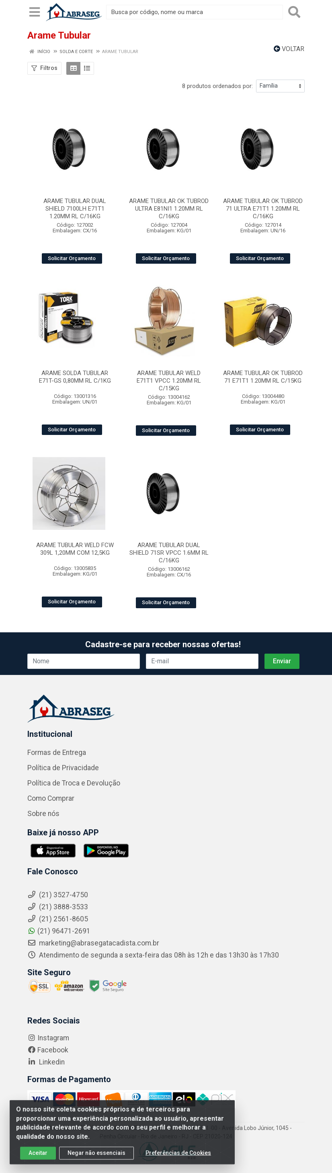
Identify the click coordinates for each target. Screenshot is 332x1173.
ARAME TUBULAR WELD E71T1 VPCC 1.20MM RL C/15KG (169, 380)
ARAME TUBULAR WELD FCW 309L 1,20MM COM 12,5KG (75, 548)
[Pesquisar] (294, 12)
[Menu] (34, 12)
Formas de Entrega (56, 753)
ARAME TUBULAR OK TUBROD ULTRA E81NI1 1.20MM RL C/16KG (169, 208)
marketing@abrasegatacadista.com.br (93, 943)
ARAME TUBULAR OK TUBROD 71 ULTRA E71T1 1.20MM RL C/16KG (263, 208)
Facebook (47, 1050)
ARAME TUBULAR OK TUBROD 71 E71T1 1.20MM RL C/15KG (263, 376)
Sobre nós (43, 814)
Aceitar (38, 1158)
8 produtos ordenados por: (217, 86)
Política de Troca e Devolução (73, 783)
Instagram (48, 1038)
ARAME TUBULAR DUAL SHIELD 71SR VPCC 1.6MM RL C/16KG (169, 552)
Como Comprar (50, 798)
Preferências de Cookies (178, 1158)
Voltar (289, 49)
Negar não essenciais (96, 1158)
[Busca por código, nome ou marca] (194, 12)
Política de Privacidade (63, 768)
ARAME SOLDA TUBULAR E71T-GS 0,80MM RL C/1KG (75, 376)
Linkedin (46, 1062)
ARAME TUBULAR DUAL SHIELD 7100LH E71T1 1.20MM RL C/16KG (74, 208)
